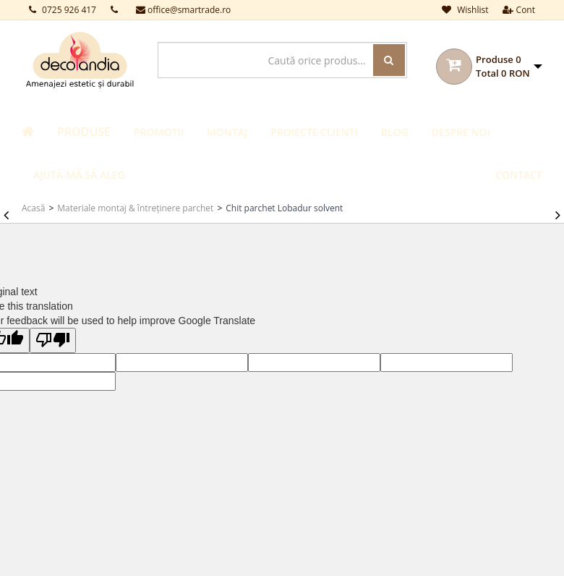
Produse (84, 132)
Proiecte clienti (314, 132)
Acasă (33, 208)
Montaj (227, 132)
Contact (518, 175)
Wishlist (465, 10)
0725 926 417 (62, 10)
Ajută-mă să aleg (79, 175)
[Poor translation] (53, 340)
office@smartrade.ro (183, 10)
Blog (395, 132)
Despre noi (461, 132)
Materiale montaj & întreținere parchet (135, 208)
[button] (509, 66)
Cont (519, 10)
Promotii (159, 132)
